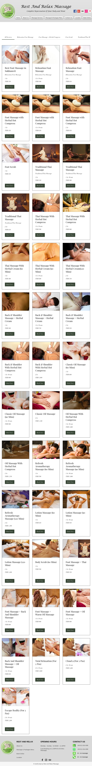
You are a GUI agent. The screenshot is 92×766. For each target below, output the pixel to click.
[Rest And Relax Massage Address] (90, 11)
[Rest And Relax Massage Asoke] (86, 11)
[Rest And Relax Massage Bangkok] (75, 11)
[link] (8, 37)
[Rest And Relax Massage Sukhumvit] (82, 11)
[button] (37, 17)
